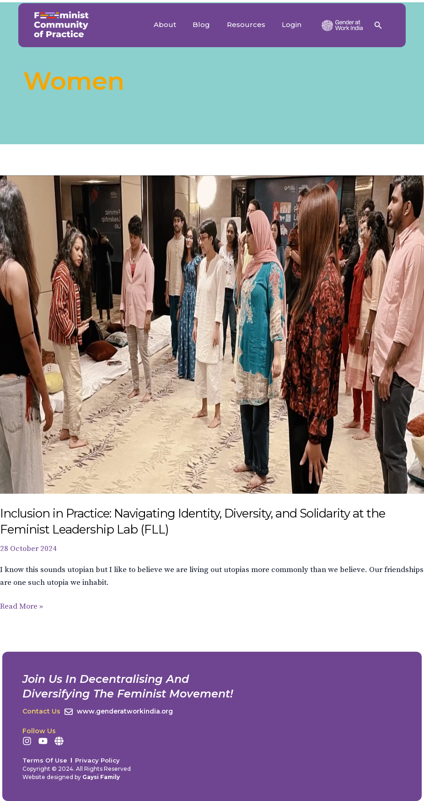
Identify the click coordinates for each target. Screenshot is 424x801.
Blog (209, 24)
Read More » (21, 605)
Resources (250, 24)
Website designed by (71, 777)
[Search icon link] (378, 26)
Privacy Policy (97, 760)
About (175, 24)
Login (293, 24)
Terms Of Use (44, 760)
